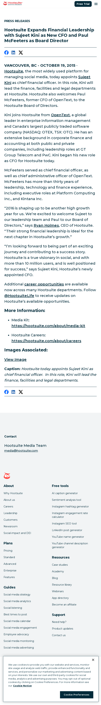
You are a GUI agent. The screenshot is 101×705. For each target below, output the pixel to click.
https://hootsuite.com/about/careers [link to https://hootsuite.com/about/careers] (46, 341)
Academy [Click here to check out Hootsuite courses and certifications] (58, 571)
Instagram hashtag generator (70, 506)
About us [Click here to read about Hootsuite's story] (9, 499)
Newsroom (11, 526)
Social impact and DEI (17, 533)
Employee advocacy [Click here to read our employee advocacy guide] (16, 634)
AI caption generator (65, 493)
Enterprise (10, 570)
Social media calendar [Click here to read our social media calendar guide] (17, 621)
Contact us (59, 635)
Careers (8, 506)
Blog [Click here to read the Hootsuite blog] (55, 578)
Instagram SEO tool (64, 523)
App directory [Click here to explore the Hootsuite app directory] (60, 598)
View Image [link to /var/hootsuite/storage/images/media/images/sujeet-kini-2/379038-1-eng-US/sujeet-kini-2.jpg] (15, 359)
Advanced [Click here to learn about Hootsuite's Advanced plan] (10, 564)
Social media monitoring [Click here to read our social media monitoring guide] (19, 641)
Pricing (8, 550)
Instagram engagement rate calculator (70, 515)
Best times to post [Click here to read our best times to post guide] (15, 614)
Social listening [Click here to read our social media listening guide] (13, 607)
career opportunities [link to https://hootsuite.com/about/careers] (44, 284)
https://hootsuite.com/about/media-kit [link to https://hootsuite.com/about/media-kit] (48, 326)
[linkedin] (13, 53)
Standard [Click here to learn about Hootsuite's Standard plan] (9, 557)
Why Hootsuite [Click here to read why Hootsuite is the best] (13, 493)
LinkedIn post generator (67, 530)
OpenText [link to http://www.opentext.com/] (60, 115)
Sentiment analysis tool (66, 499)
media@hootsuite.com (21, 450)
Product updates (62, 628)
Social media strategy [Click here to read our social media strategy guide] (17, 594)
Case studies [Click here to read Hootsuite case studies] (60, 564)
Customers (10, 519)
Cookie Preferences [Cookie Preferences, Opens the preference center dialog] (76, 694)
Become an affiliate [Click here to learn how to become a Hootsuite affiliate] (64, 604)
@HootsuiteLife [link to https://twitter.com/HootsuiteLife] (19, 296)
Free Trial (83, 4)
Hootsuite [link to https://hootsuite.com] (13, 71)
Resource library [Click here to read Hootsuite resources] (62, 584)
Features (9, 577)
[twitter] (21, 53)
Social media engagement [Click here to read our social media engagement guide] (20, 627)
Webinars (58, 591)
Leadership (10, 513)
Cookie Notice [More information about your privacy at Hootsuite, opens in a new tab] (22, 685)
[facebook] (6, 53)
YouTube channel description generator (70, 545)
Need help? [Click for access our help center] (59, 622)
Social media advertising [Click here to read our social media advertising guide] (19, 647)
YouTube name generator (68, 536)
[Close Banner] (93, 660)
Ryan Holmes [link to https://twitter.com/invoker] (46, 225)
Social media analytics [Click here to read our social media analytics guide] (17, 601)
